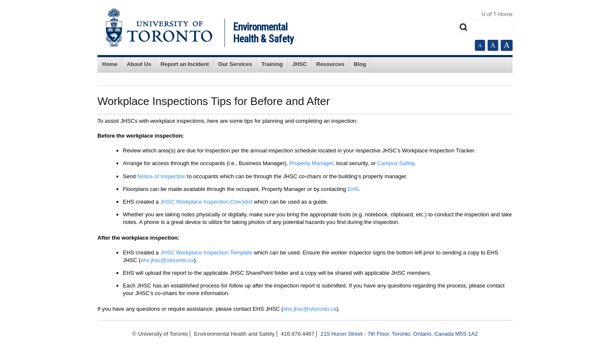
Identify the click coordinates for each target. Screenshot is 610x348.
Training (272, 64)
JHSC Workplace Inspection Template (206, 252)
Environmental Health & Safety (263, 32)
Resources (330, 64)
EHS (353, 189)
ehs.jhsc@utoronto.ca (167, 260)
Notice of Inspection (161, 176)
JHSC (299, 64)
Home (109, 64)
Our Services (235, 64)
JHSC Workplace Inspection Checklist (206, 202)
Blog (360, 64)
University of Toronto (159, 27)
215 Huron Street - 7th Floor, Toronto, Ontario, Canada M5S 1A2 (399, 334)
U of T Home (497, 14)
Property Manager (311, 163)
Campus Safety (395, 163)
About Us (139, 64)
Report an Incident (185, 64)
